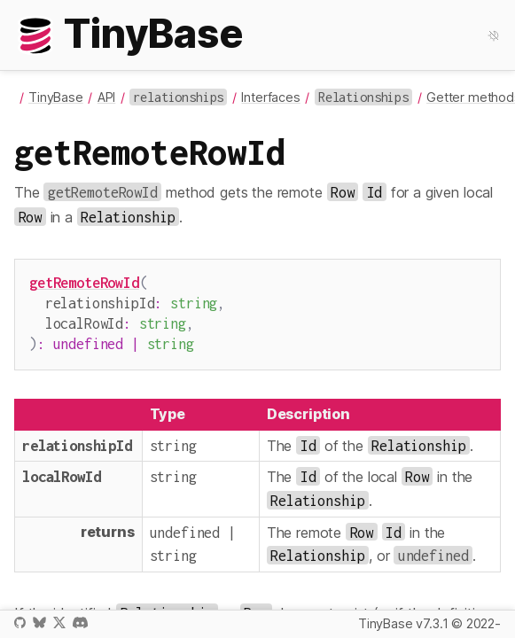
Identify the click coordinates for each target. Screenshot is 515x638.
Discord (80, 622)
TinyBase (55, 97)
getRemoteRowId (84, 282)
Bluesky (39, 622)
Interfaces (270, 97)
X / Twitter (59, 622)
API (107, 97)
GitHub (20, 622)
